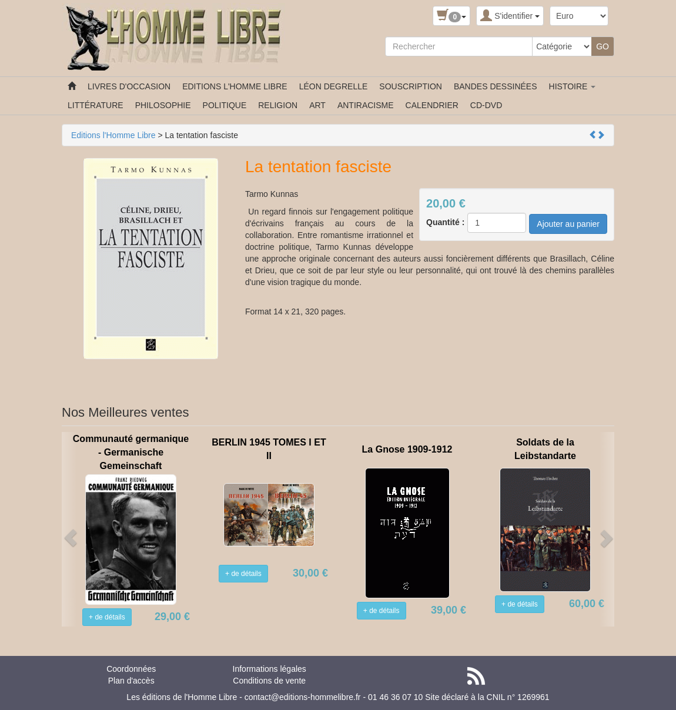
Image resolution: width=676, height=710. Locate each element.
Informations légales (269, 669)
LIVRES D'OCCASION (129, 86)
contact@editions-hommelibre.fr (303, 697)
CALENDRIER (432, 105)
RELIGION (277, 105)
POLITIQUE (225, 105)
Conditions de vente (269, 680)
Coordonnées (131, 669)
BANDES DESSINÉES (495, 86)
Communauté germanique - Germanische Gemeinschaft (131, 452)
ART (317, 105)
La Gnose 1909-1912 (407, 449)
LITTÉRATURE (95, 105)
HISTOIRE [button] (572, 86)
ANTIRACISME (365, 105)
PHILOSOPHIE (163, 105)
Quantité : (445, 222)
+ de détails (107, 617)
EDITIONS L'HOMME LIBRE (234, 86)
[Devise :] (579, 16)
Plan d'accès (131, 680)
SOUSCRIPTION (410, 86)
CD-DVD (486, 105)
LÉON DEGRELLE (333, 86)
